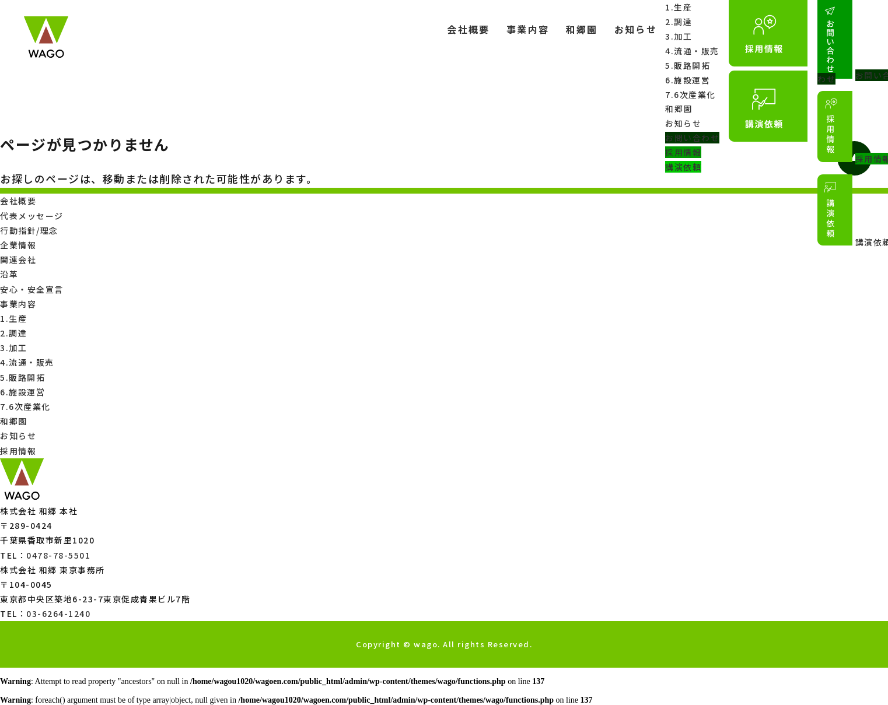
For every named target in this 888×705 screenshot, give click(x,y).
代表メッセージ (32, 216)
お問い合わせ (692, 139)
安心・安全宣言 (32, 289)
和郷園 (581, 29)
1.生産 (678, 7)
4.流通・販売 (692, 51)
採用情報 (683, 154)
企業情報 (18, 245)
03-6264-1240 (58, 613)
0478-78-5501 (58, 555)
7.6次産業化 (690, 95)
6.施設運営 (687, 80)
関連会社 (18, 259)
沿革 (9, 274)
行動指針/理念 (29, 230)
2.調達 (678, 21)
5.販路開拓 (687, 65)
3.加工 (678, 36)
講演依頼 (683, 168)
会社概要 (467, 29)
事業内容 (526, 29)
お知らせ (634, 29)
